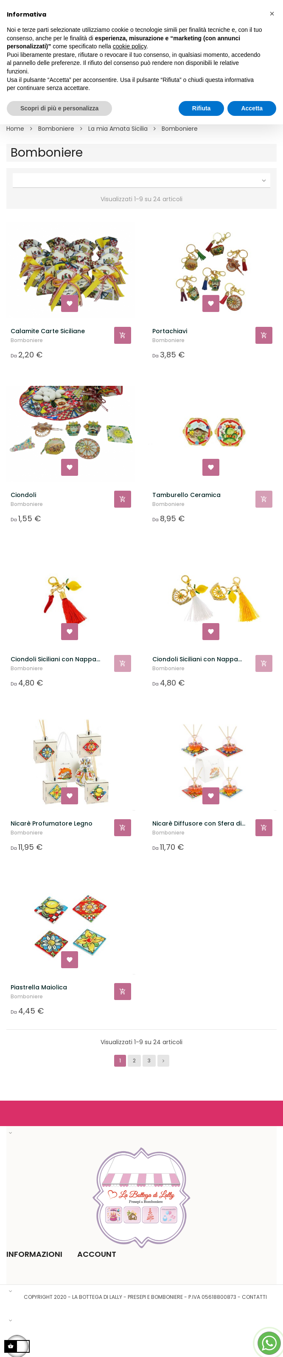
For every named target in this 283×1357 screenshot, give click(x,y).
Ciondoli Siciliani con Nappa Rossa (53, 659)
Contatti (254, 1297)
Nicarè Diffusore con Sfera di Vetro (196, 823)
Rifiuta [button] (201, 108)
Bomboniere (27, 340)
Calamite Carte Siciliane (48, 331)
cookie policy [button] (129, 46)
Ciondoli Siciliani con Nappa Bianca (195, 659)
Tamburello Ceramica (186, 495)
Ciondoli (23, 495)
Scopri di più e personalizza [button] (59, 108)
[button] (272, 13)
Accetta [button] (252, 108)
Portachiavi (169, 331)
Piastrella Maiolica (39, 987)
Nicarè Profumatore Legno (51, 823)
